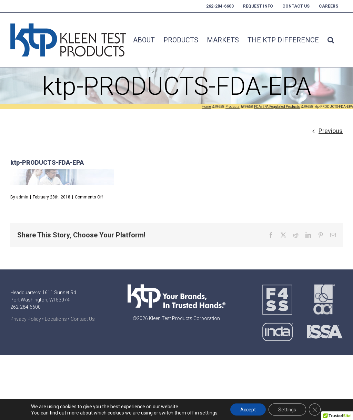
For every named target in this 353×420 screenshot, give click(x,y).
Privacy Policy (25, 319)
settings (207, 412)
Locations (56, 319)
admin (22, 197)
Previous (331, 130)
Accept (247, 409)
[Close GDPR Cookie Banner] (316, 409)
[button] (330, 40)
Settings (287, 409)
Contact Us (83, 319)
